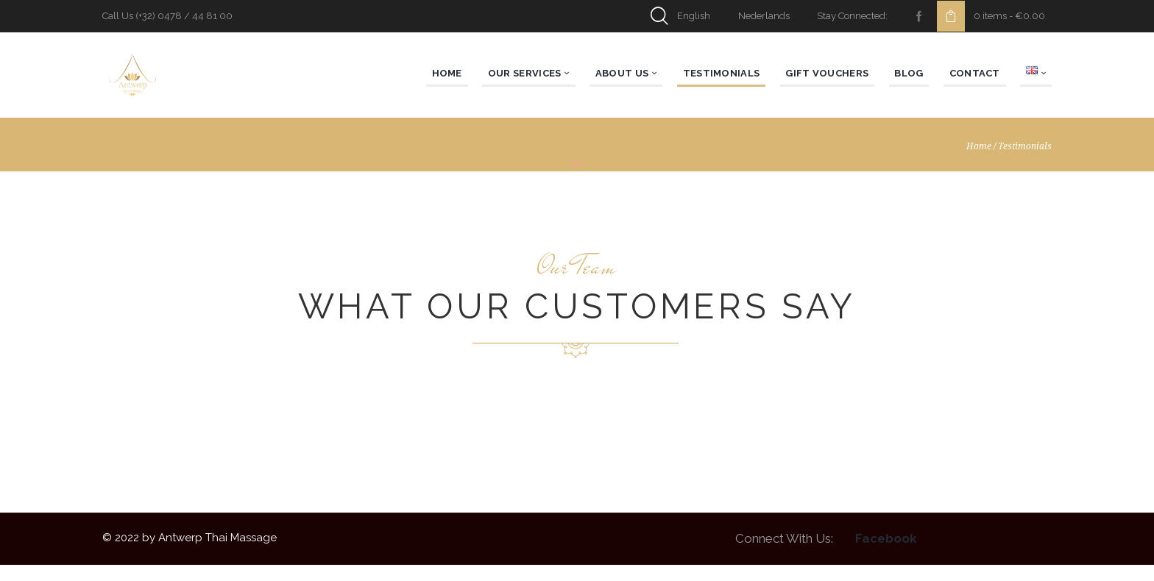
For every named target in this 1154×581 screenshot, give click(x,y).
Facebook (886, 555)
